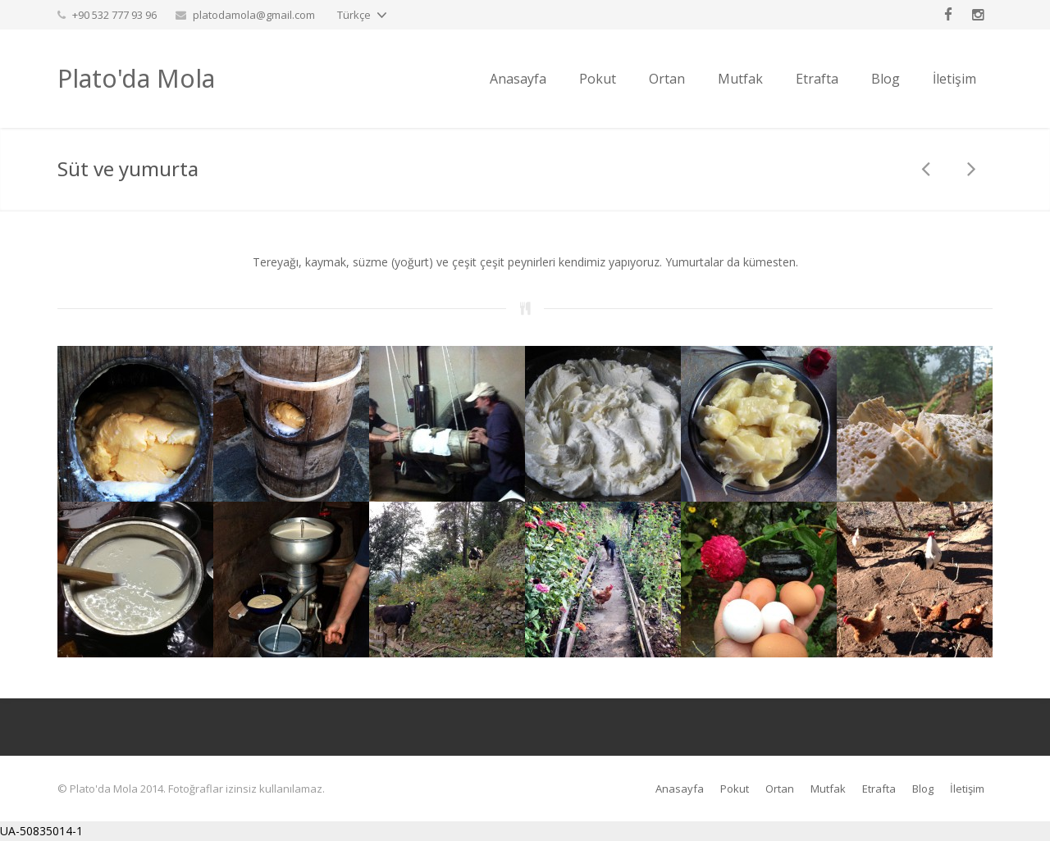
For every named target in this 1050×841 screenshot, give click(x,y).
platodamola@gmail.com (254, 14)
